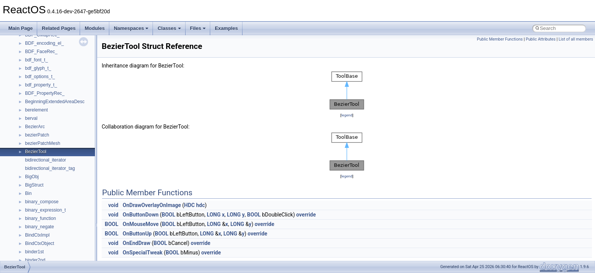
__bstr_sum (37, 141)
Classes (169, 28)
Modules (95, 28)
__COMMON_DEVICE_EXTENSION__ (65, 250)
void (113, 205)
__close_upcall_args (45, 241)
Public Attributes (541, 39)
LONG (213, 215)
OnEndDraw (136, 243)
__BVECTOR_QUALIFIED (52, 174)
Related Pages (59, 28)
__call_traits (37, 183)
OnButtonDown (140, 215)
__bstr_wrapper (41, 149)
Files (198, 28)
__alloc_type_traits (44, 58)
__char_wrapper (41, 225)
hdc (200, 205)
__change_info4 (41, 208)
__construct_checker (46, 258)
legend (346, 115)
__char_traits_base (44, 216)
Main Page (20, 28)
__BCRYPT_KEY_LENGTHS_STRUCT (65, 99)
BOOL (168, 215)
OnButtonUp (137, 234)
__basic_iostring (41, 91)
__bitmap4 (35, 108)
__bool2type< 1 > (42, 133)
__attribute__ (38, 74)
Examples (226, 28)
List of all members (576, 39)
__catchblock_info (43, 191)
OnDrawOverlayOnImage (152, 205)
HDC (189, 205)
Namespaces (131, 28)
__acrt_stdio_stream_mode (52, 41)
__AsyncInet (37, 66)
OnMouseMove (141, 224)
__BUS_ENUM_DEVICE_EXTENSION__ (67, 166)
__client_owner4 (41, 233)
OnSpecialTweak (142, 252)
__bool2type (37, 116)
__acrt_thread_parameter (50, 49)
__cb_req (34, 199)
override (306, 215)
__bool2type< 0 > (42, 124)
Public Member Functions (500, 39)
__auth (32, 83)
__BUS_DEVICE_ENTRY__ (53, 158)
